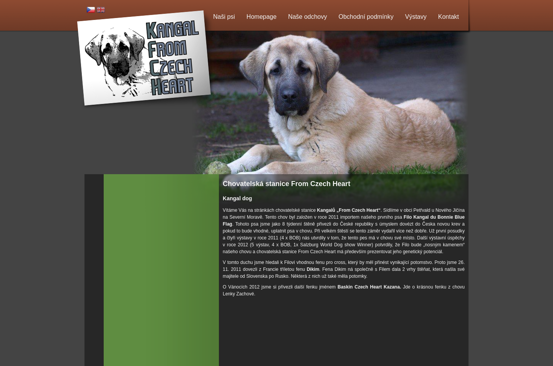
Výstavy (416, 16)
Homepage (261, 16)
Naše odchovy (307, 16)
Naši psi (224, 16)
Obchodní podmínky (366, 16)
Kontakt (448, 16)
